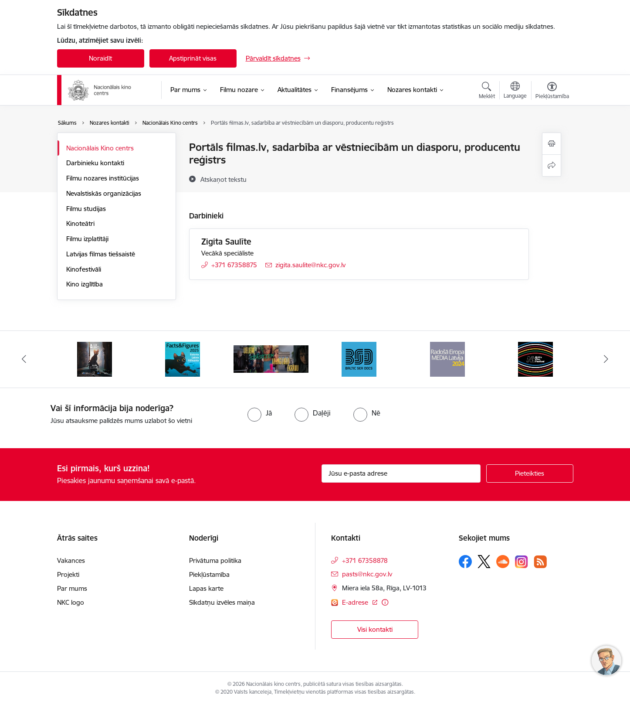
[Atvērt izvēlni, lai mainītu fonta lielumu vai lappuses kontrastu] (552, 91)
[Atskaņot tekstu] (223, 179)
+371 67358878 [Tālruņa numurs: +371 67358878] (365, 560)
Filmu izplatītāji (87, 239)
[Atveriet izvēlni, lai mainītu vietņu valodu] (515, 91)
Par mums (72, 588)
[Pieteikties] (529, 473)
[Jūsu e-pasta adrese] (401, 473)
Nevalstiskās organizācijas (103, 193)
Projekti (68, 574)
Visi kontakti (375, 629)
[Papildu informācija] (385, 602)
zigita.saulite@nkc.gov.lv (310, 265)
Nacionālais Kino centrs (100, 148)
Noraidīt (100, 58)
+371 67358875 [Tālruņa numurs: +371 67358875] (234, 265)
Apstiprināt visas (193, 58)
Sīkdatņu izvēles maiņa (222, 602)
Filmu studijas (86, 208)
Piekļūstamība (209, 574)
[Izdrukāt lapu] (551, 143)
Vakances (71, 560)
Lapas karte (206, 588)
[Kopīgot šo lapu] (551, 165)
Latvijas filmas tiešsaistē (100, 254)
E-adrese (356, 602)
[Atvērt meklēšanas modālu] (486, 91)
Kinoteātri (80, 223)
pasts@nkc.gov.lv (367, 574)
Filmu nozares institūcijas (102, 178)
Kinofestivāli (83, 269)
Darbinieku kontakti (95, 163)
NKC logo (70, 602)
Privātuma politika (215, 560)
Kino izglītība (84, 284)
